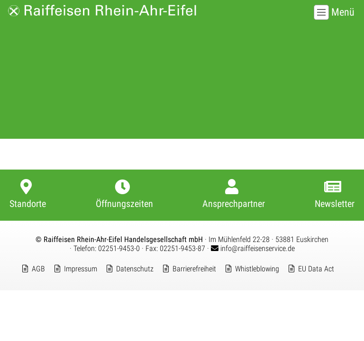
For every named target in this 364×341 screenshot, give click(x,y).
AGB (38, 268)
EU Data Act (316, 268)
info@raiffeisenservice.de (253, 248)
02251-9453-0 (119, 248)
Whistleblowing (257, 268)
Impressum (80, 268)
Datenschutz (135, 268)
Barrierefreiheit (194, 268)
